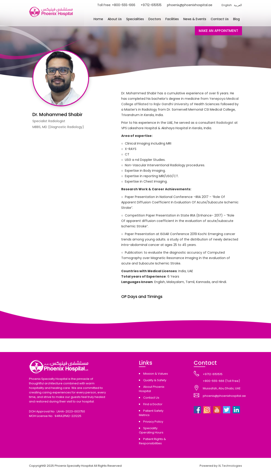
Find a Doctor (152, 404)
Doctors (154, 19)
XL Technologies (230, 466)
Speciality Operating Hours (151, 430)
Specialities (135, 19)
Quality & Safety (154, 380)
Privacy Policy (153, 421)
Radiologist (224, 122)
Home (98, 19)
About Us (115, 19)
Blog (236, 19)
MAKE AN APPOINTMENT (218, 30)
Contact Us (220, 19)
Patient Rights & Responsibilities (152, 441)
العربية (238, 5)
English (227, 5)
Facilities (172, 19)
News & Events (194, 19)
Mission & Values (155, 373)
